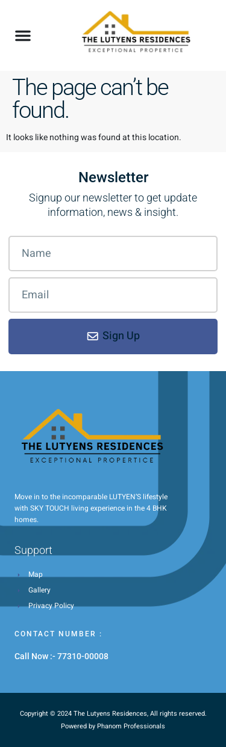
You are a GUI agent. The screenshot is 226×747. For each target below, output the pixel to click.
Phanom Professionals (131, 726)
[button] (23, 35)
